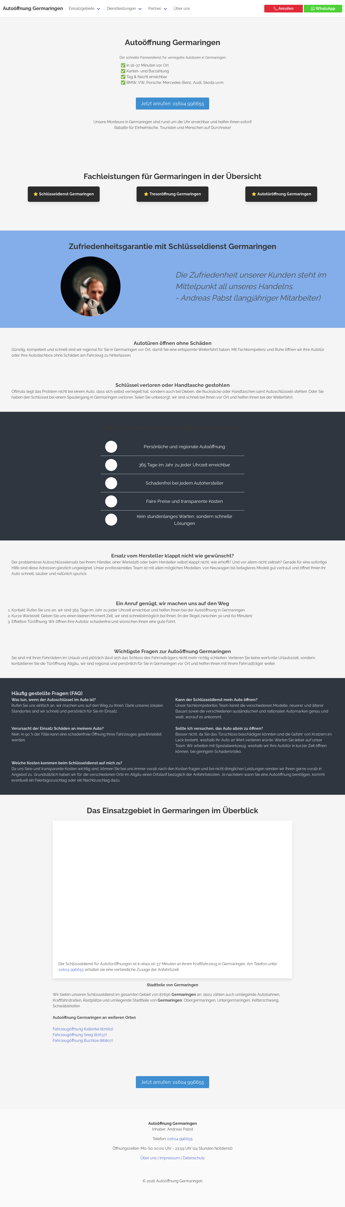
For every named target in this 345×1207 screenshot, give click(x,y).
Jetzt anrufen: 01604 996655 (172, 103)
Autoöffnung (17, 8)
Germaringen (48, 8)
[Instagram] (161, 1169)
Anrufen (283, 8)
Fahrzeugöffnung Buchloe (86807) (83, 1040)
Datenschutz (194, 1158)
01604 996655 (71, 969)
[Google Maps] (184, 1169)
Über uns (182, 8)
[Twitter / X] (172, 1169)
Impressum (170, 1158)
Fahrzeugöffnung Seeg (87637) (80, 1035)
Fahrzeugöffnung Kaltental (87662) (83, 1029)
